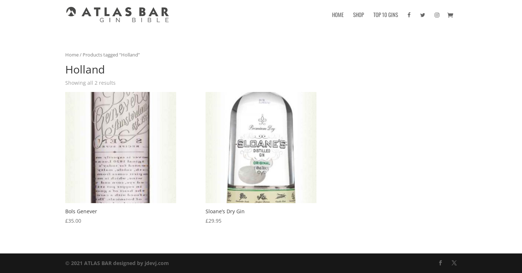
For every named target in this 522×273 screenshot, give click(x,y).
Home (338, 15)
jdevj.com (157, 263)
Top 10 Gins (385, 15)
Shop (358, 15)
